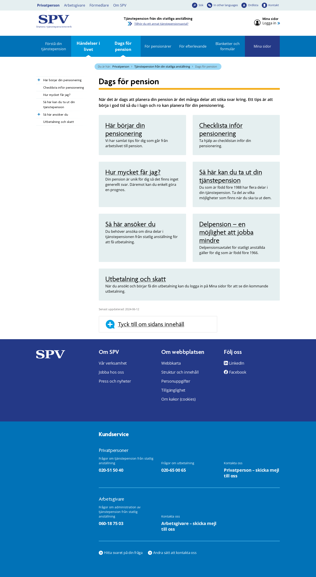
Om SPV (119, 5)
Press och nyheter (115, 381)
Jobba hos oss (111, 372)
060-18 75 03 (111, 523)
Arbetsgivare (74, 5)
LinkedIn (236, 363)
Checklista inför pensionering (63, 88)
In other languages (226, 5)
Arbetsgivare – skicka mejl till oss (188, 526)
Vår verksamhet (113, 363)
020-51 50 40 (111, 470)
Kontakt (273, 5)
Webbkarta (171, 363)
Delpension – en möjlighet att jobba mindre (226, 232)
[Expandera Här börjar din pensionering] (38, 79)
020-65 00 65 (173, 470)
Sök (201, 5)
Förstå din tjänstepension (53, 46)
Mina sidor (262, 46)
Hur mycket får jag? (56, 95)
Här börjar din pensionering (62, 80)
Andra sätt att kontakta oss (175, 552)
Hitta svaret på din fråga (123, 552)
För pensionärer (158, 46)
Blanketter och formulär (227, 46)
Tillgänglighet (173, 390)
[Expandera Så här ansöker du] (38, 113)
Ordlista (253, 5)
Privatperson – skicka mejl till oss (251, 473)
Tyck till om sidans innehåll (151, 324)
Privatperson (48, 5)
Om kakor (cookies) (178, 399)
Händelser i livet (88, 46)
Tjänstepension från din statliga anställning (162, 66)
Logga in (269, 23)
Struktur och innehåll (180, 372)
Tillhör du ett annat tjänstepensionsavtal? (161, 24)
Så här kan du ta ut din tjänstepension (59, 104)
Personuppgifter (175, 381)
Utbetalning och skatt (58, 122)
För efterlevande (192, 46)
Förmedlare (99, 5)
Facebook (237, 372)
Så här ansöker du (55, 114)
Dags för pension (123, 46)
